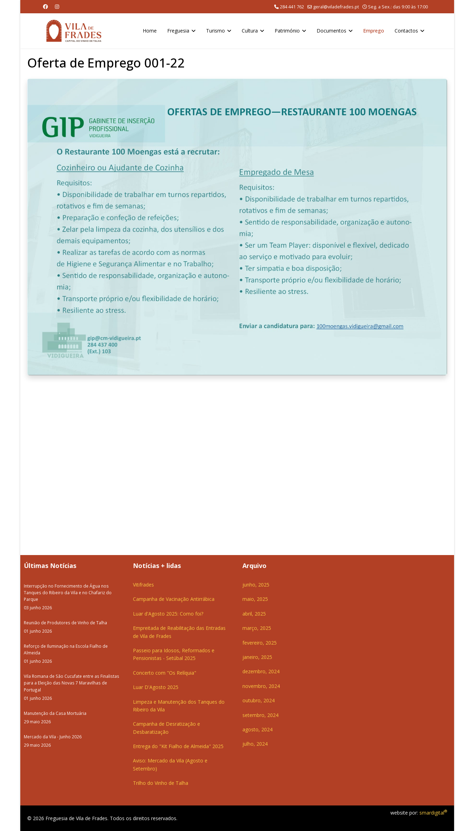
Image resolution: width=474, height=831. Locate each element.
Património (287, 30)
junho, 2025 (255, 584)
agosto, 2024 (257, 729)
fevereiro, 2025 (259, 642)
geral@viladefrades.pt (336, 7)
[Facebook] (45, 6)
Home (150, 30)
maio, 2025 (255, 599)
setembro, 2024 (260, 715)
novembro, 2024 (261, 686)
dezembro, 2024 (261, 671)
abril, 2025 (254, 613)
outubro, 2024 (258, 700)
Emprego (373, 30)
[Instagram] (57, 6)
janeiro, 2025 (257, 657)
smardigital (433, 812)
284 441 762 (292, 7)
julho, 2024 (255, 743)
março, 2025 (256, 628)
